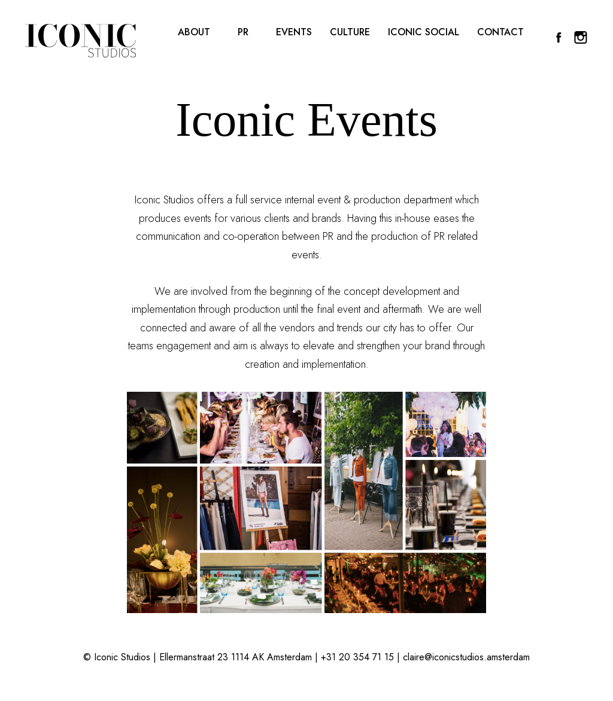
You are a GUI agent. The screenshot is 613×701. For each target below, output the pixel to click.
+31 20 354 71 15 (357, 657)
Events (294, 33)
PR (243, 33)
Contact (500, 33)
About (194, 33)
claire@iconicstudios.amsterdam (466, 657)
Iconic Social (423, 33)
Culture (350, 33)
